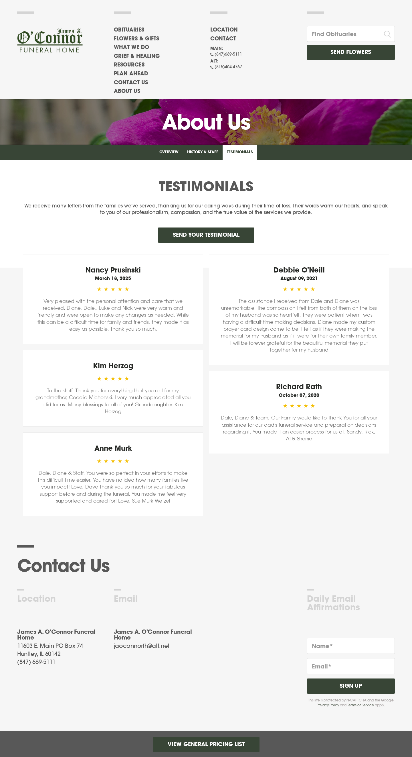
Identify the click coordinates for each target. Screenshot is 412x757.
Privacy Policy (328, 705)
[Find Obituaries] (344, 34)
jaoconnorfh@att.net (142, 646)
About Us (127, 91)
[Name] (351, 646)
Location (224, 30)
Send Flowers (350, 52)
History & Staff (202, 152)
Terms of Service (360, 705)
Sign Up (351, 686)
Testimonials (240, 152)
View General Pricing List (206, 744)
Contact (223, 39)
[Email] (351, 666)
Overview (169, 152)
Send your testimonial (206, 235)
